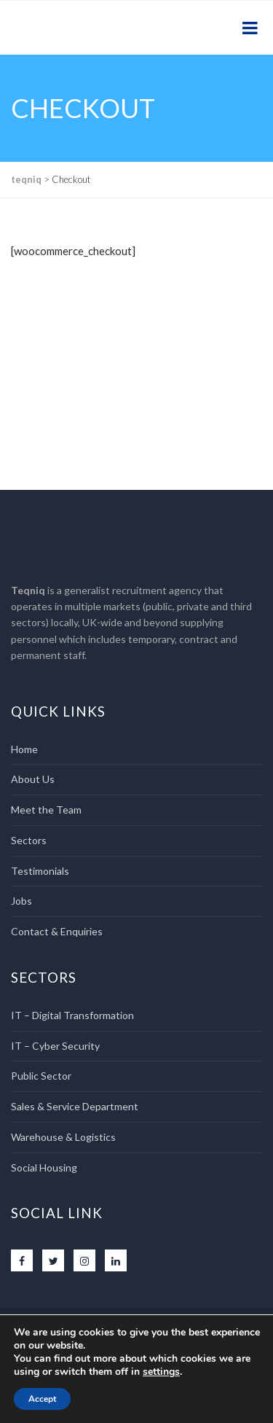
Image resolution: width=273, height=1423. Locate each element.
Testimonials (40, 871)
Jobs (21, 900)
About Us (33, 779)
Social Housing (44, 1167)
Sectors (29, 840)
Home (24, 749)
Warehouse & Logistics (63, 1137)
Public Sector (41, 1075)
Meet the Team (46, 809)
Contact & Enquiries (57, 931)
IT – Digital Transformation (72, 1015)
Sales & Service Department (74, 1106)
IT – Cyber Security (55, 1046)
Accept (42, 1399)
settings (161, 1372)
